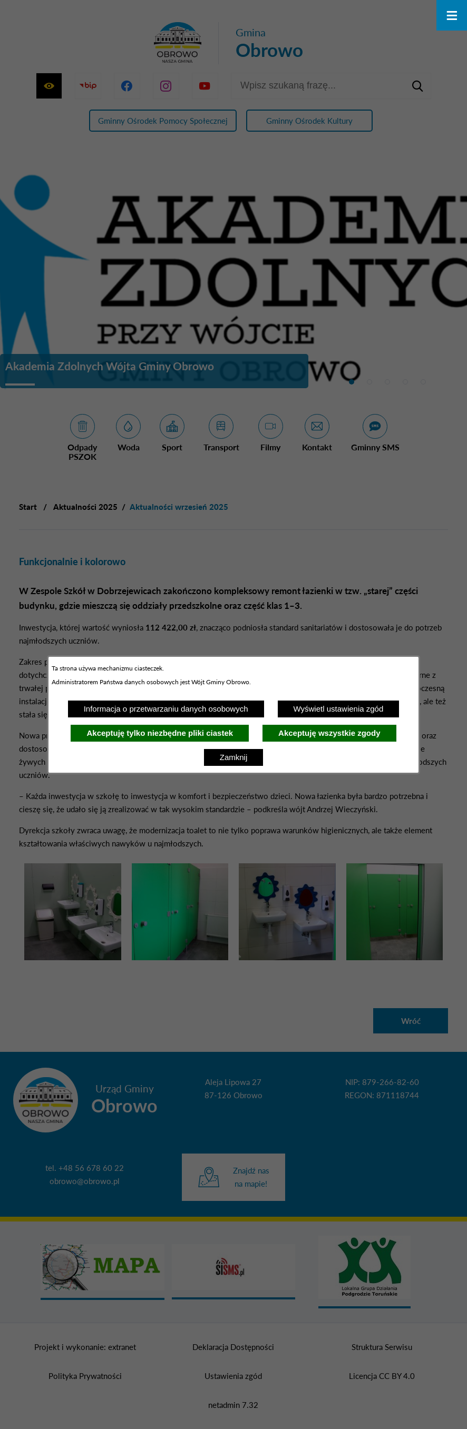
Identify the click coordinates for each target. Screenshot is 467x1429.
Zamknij (234, 757)
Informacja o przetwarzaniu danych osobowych (166, 708)
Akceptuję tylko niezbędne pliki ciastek (159, 732)
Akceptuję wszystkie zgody (329, 732)
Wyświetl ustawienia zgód (339, 708)
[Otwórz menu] (451, 15)
